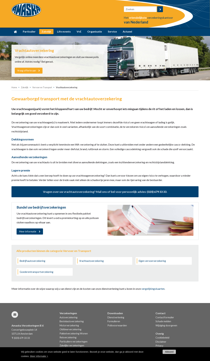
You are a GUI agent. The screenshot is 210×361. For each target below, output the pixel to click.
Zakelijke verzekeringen (72, 345)
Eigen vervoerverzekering (152, 260)
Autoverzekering (68, 317)
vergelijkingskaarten (153, 288)
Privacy (159, 345)
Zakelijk (24, 87)
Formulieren (113, 321)
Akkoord (169, 351)
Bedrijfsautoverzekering (32, 260)
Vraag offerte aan (26, 70)
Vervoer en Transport (42, 87)
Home (14, 87)
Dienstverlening (115, 317)
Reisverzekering (68, 337)
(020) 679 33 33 (157, 191)
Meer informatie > (39, 356)
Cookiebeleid (162, 337)
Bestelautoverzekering (72, 321)
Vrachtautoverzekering (91, 260)
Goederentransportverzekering (36, 272)
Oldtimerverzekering (70, 329)
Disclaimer (161, 341)
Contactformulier (165, 317)
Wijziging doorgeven (166, 325)
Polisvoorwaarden (117, 325)
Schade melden (163, 321)
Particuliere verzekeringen (73, 341)
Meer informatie (27, 231)
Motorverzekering (69, 325)
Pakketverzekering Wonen (74, 333)
